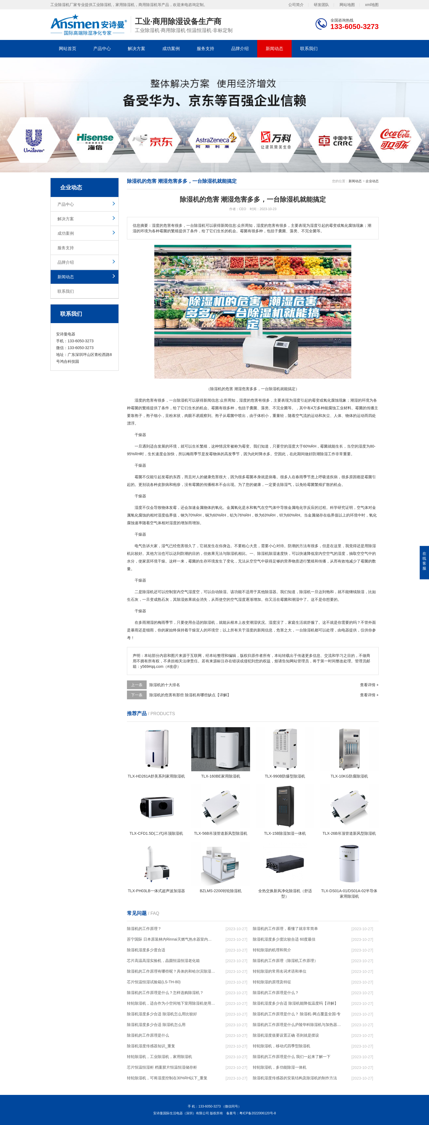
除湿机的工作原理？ (144, 928)
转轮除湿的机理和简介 (272, 950)
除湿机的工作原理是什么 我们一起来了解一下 (292, 1056)
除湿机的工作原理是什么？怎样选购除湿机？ (165, 992)
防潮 (316, 454)
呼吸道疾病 (328, 477)
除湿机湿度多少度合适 (146, 950)
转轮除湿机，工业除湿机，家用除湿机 (159, 1056)
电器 (345, 630)
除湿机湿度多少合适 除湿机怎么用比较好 (162, 1014)
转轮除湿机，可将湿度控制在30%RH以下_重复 (167, 1078)
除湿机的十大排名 (164, 685)
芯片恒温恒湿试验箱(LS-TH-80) (154, 982)
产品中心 (102, 48)
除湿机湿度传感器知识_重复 (151, 1046)
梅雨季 (192, 454)
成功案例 (171, 48)
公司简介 (296, 4)
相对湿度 (157, 515)
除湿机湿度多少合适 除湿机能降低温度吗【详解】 (295, 1003)
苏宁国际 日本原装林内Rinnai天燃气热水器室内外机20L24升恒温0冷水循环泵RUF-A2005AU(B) (171, 939)
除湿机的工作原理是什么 (148, 1035)
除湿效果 (184, 599)
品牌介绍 (240, 48)
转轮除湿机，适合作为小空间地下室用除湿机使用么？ (171, 1003)
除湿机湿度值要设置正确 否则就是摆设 (286, 1035)
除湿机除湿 (266, 553)
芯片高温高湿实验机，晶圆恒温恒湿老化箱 (163, 960)
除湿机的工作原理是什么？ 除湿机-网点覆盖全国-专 (297, 1014)
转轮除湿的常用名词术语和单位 (279, 971)
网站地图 (347, 4)
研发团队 (321, 4)
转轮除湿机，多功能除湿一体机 (279, 1067)
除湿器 (270, 592)
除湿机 (182, 400)
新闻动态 (274, 48)
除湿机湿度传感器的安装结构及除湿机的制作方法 (295, 1078)
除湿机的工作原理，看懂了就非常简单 (285, 928)
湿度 (138, 400)
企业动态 (372, 181)
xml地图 (372, 4)
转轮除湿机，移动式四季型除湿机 (281, 1046)
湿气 (288, 484)
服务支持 (205, 48)
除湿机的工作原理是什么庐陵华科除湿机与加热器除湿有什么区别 (297, 1024)
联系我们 (309, 48)
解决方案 (136, 48)
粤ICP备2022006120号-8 (257, 1113)
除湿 (324, 454)
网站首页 (67, 48)
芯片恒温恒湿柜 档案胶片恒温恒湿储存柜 (162, 1067)
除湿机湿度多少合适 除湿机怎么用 (156, 1024)
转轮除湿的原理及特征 (272, 982)
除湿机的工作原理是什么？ (276, 992)
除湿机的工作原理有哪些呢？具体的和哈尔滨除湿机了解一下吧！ (171, 971)
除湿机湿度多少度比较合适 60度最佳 (284, 939)
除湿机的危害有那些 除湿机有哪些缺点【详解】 (190, 695)
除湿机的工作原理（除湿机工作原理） (285, 960)
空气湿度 (188, 592)
